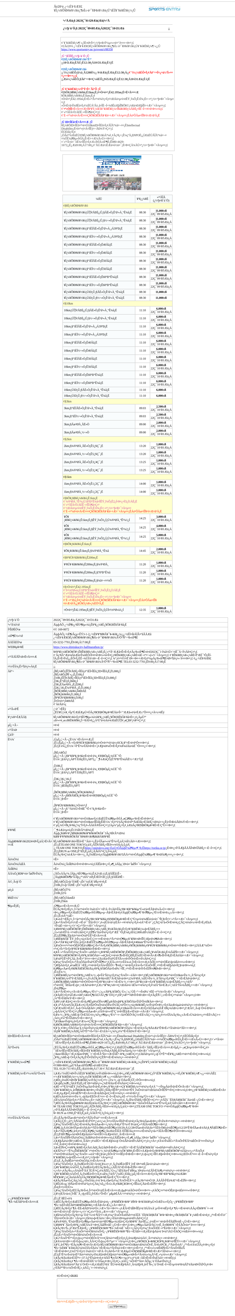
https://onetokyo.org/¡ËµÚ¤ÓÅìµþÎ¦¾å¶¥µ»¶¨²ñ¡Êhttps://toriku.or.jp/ (125, 847)
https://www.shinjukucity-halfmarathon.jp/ (78, 647)
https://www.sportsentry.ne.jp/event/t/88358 (87, 49)
